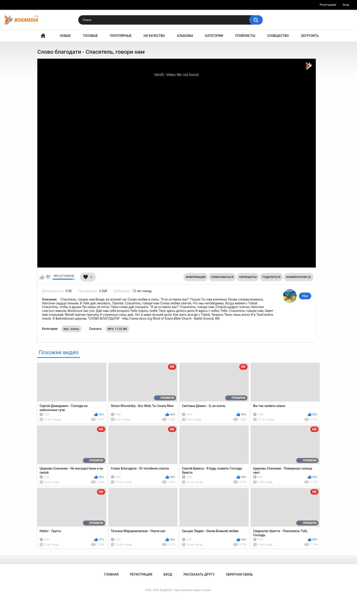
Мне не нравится (48, 277)
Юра (305, 296)
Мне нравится (42, 277)
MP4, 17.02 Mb (117, 329)
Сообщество (278, 36)
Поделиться (271, 277)
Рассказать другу (199, 574)
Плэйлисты (245, 36)
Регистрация (328, 4)
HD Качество (154, 36)
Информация (195, 277)
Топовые (90, 36)
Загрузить (310, 36)
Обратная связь (239, 574)
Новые (65, 36)
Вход (346, 4)
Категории (214, 36)
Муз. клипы (71, 329)
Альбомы (185, 36)
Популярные (121, 36)
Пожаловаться (222, 277)
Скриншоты (248, 277)
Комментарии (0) (298, 277)
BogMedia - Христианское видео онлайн (185, 590)
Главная (43, 36)
